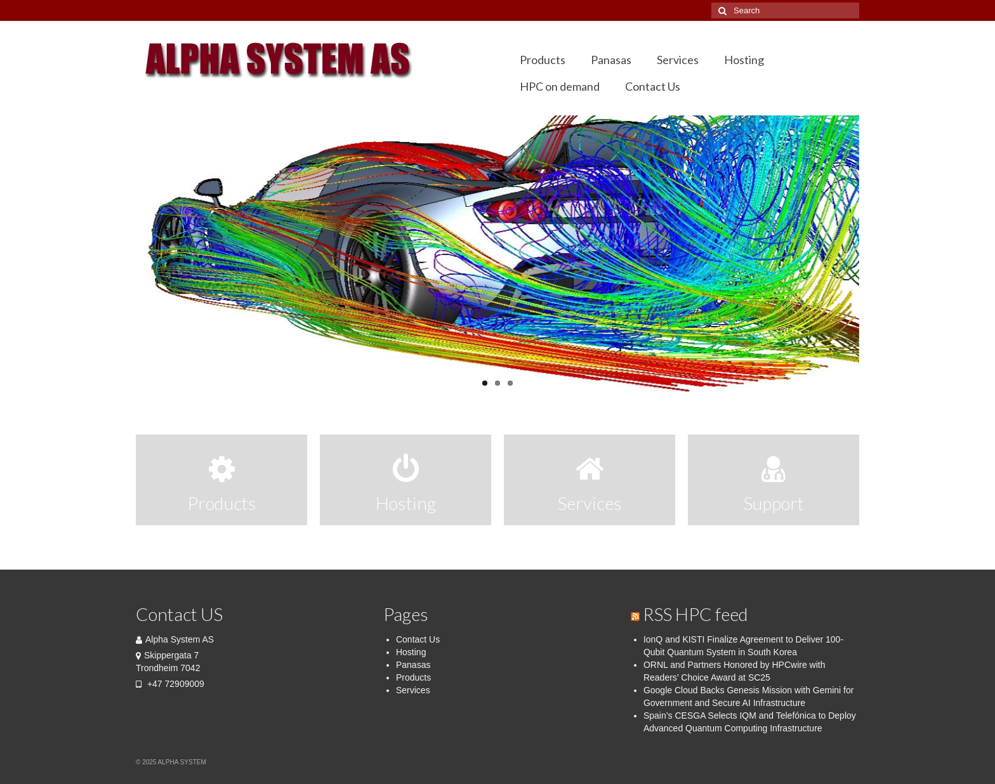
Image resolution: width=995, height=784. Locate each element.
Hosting (411, 652)
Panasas (413, 665)
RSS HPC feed (695, 614)
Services (413, 690)
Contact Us (418, 639)
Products (413, 677)
